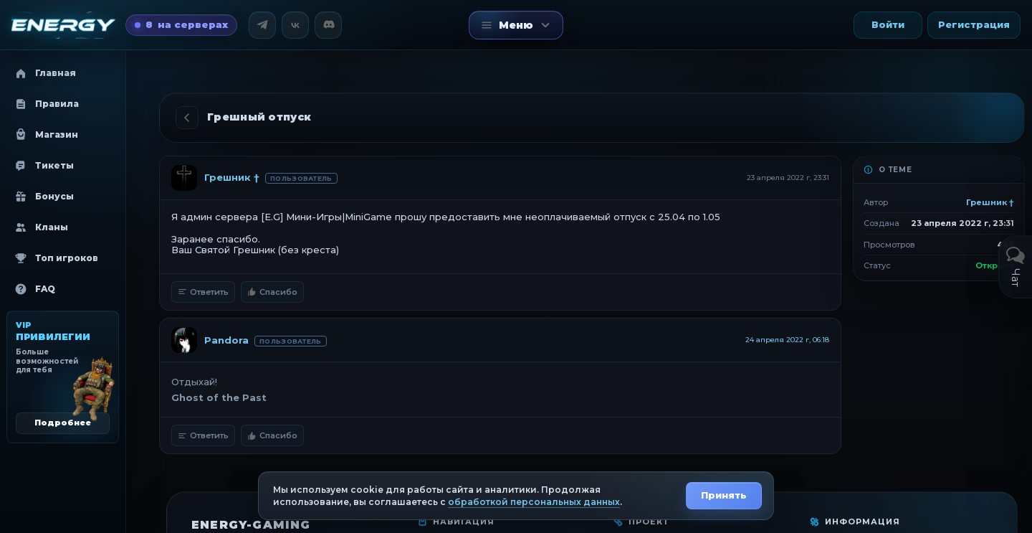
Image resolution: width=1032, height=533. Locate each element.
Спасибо (272, 292)
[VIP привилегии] (62, 377)
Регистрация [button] (974, 24)
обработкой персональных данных (534, 501)
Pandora (226, 340)
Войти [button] (887, 24)
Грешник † (231, 177)
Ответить (203, 292)
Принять (724, 495)
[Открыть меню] (516, 25)
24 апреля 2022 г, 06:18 (787, 339)
